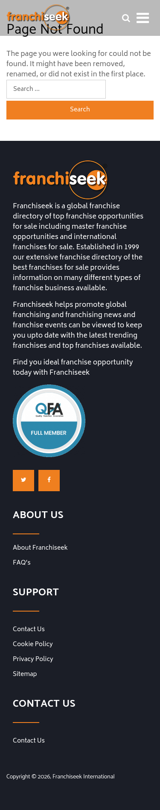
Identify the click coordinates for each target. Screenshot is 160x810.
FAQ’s (22, 563)
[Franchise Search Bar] (125, 18)
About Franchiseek (40, 548)
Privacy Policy (33, 660)
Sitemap (25, 675)
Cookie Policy (33, 645)
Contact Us (29, 630)
